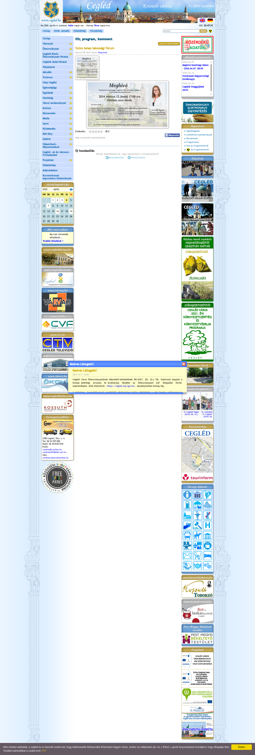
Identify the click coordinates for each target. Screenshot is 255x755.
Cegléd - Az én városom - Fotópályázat (56, 153)
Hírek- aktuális (61, 31)
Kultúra (57, 108)
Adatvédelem (50, 170)
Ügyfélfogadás (193, 131)
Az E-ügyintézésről (197, 150)
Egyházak (57, 93)
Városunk (57, 44)
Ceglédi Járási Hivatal (55, 61)
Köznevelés (57, 113)
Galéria (57, 139)
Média (57, 118)
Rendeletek (192, 138)
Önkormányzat (57, 49)
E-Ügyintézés (192, 142)
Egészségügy (57, 88)
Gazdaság (57, 98)
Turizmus (57, 77)
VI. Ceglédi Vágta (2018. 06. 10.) (191, 412)
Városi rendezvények (57, 103)
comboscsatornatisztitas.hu (55, 457)
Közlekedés (57, 129)
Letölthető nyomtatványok (199, 134)
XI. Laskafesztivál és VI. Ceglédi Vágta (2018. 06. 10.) (210, 413)
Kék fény (57, 134)
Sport (57, 124)
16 (57, 211)
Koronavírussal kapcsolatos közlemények (57, 177)
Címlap (46, 31)
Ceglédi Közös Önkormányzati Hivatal (57, 55)
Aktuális (57, 72)
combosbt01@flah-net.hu (54, 452)
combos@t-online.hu (52, 449)
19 (71, 211)
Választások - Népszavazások (57, 145)
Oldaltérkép (79, 31)
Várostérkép (96, 31)
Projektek (57, 160)
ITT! (44, 750)
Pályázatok (49, 67)
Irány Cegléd (49, 82)
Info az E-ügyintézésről (197, 145)
